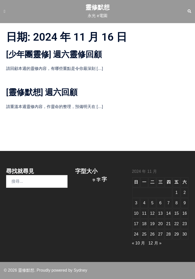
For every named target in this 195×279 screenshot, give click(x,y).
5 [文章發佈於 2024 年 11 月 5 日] (152, 203)
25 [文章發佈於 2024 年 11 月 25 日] (144, 234)
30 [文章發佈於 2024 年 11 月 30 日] (184, 234)
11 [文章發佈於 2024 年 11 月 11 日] (144, 213)
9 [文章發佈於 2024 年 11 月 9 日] (185, 203)
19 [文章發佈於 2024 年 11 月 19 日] (152, 224)
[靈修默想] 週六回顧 (41, 92)
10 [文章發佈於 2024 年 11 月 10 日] (136, 213)
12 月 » (154, 243)
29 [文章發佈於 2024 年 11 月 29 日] (176, 234)
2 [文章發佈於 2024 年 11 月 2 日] (185, 192)
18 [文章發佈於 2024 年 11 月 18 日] (144, 224)
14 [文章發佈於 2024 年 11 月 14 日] (168, 213)
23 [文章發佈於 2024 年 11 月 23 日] (184, 224)
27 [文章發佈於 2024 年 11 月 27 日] (160, 234)
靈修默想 (97, 7)
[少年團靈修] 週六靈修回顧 (54, 54)
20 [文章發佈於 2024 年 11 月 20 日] (160, 224)
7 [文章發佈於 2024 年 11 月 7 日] (168, 203)
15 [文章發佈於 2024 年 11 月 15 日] (176, 213)
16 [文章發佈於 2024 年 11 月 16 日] (184, 213)
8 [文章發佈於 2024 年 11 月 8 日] (176, 203)
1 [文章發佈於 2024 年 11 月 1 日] (176, 192)
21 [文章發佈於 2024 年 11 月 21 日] (168, 224)
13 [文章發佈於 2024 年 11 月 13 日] (160, 213)
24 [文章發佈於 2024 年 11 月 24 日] (136, 234)
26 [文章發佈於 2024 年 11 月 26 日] (152, 234)
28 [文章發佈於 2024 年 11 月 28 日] (168, 234)
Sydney (80, 270)
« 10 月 (138, 243)
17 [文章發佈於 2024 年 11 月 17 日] (136, 224)
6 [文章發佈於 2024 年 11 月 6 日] (160, 203)
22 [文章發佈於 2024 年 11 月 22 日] (176, 224)
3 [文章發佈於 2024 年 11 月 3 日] (136, 203)
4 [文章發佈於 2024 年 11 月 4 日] (144, 203)
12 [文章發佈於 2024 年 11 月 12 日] (152, 213)
